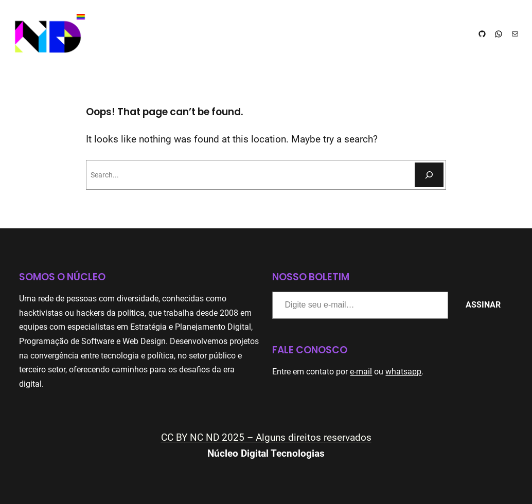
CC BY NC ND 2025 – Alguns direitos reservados (266, 437)
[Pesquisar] (429, 175)
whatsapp (403, 371)
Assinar (483, 305)
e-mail (361, 371)
